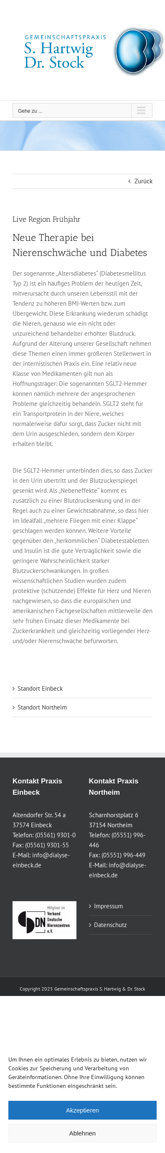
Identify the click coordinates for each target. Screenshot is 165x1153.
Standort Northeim (42, 707)
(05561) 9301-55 (47, 845)
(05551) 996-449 (123, 855)
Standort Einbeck (40, 688)
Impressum (108, 906)
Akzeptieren (82, 1110)
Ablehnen (82, 1133)
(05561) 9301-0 (55, 835)
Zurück (143, 181)
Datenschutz (110, 925)
